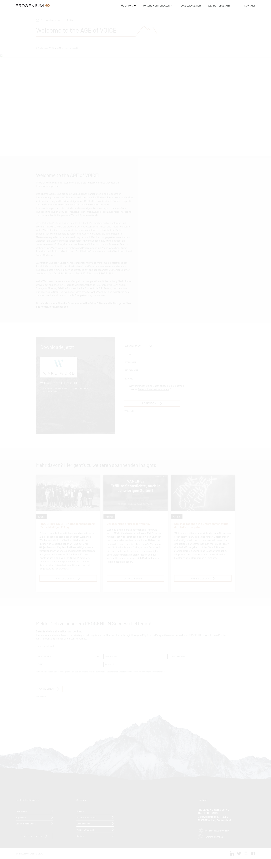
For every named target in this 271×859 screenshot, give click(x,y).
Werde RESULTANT (85, 829)
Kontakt (80, 835)
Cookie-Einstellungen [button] (26, 823)
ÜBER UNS (127, 5)
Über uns (80, 810)
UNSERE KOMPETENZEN (156, 5)
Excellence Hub (83, 823)
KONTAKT (249, 5)
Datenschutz (21, 810)
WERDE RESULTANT (219, 5)
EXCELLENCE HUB (190, 5)
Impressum (21, 817)
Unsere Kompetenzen (86, 817)
